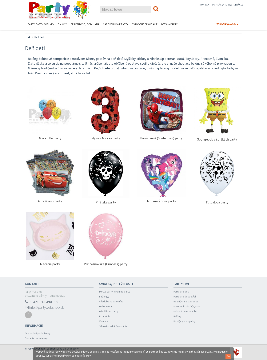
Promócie (104, 316)
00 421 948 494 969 (41, 302)
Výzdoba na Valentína (111, 301)
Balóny (62, 24)
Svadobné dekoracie (144, 24)
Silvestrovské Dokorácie (113, 326)
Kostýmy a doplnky (184, 321)
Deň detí (39, 37)
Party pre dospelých (185, 296)
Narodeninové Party (115, 24)
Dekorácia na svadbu (185, 311)
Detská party (169, 24)
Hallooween (106, 306)
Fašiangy (104, 296)
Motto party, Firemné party (114, 291)
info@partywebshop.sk (45, 307)
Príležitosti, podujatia (85, 24)
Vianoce (103, 321)
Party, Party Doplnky (41, 24)
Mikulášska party (108, 311)
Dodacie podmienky (36, 338)
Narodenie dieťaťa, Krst (186, 306)
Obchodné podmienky (37, 333)
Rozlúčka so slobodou (185, 301)
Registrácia (235, 4)
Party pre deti (181, 291)
